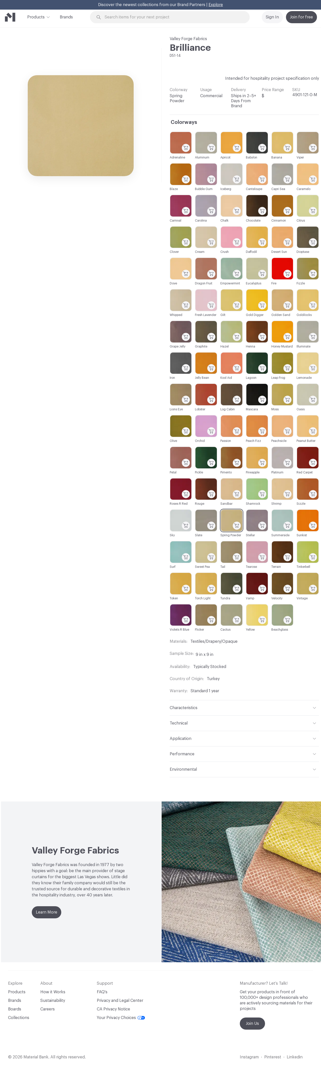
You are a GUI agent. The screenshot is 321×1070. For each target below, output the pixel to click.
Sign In (272, 17)
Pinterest (272, 1057)
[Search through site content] (173, 17)
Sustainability (52, 1001)
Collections (18, 1018)
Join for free (301, 17)
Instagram (249, 1057)
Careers (47, 1009)
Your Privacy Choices (121, 1018)
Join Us (252, 1024)
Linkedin (295, 1057)
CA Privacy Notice (113, 1009)
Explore (216, 5)
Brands (66, 17)
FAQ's (102, 992)
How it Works (52, 992)
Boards (14, 1009)
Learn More (46, 912)
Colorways (184, 122)
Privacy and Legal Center (120, 1001)
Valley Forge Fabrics (188, 39)
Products (36, 16)
